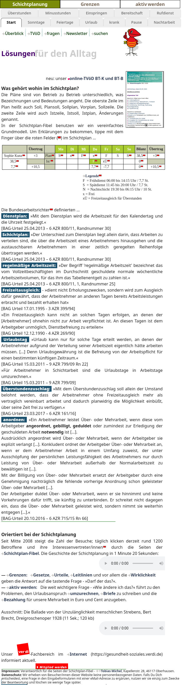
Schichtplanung (30, 4)
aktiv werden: (23, 587)
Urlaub (91, 22)
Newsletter (77, 33)
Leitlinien (82, 575)
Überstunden (19, 13)
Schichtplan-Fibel (21, 553)
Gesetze (41, 575)
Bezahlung (15, 599)
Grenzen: (18, 575)
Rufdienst (165, 13)
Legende (92, 176)
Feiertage (64, 22)
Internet (78, 654)
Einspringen (96, 13)
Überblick (14, 33)
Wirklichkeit (143, 575)
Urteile (61, 575)
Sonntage (36, 22)
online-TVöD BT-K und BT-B (96, 78)
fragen (54, 33)
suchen (101, 33)
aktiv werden (150, 4)
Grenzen (90, 4)
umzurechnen (84, 593)
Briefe (109, 593)
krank (114, 22)
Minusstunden (58, 13)
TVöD (35, 33)
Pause (136, 22)
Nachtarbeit (164, 22)
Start (11, 22)
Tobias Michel (110, 671)
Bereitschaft (132, 13)
